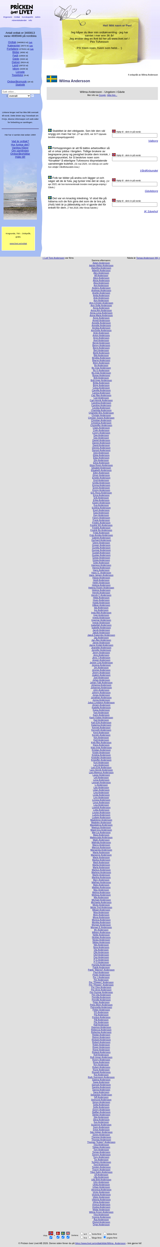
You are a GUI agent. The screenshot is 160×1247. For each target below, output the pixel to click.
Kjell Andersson (101, 740)
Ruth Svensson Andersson (101, 1077)
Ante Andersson (101, 333)
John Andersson (101, 690)
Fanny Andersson (101, 517)
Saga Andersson (101, 1082)
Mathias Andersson (101, 882)
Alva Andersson (101, 283)
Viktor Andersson (101, 1197)
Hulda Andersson (101, 602)
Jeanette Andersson (101, 647)
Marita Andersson (101, 865)
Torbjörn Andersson (101, 1162)
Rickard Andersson (101, 1039)
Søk (30, 42)
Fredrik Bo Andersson (101, 530)
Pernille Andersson (101, 999)
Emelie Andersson (101, 477)
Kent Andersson (101, 732)
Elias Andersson (101, 457)
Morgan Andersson (101, 925)
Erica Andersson (101, 495)
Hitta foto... (112, 95)
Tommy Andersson (101, 1154)
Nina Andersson (101, 947)
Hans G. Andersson (101, 572)
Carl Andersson (101, 398)
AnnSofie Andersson (101, 330)
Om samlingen (20, 150)
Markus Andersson (101, 870)
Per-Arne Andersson (101, 989)
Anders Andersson (101, 288)
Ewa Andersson (101, 512)
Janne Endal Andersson (101, 645)
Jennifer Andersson (101, 650)
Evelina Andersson (101, 507)
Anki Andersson (101, 298)
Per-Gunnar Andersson (101, 992)
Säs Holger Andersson (101, 1132)
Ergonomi (8, 17)
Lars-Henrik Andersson (101, 770)
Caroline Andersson (101, 405)
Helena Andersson (101, 585)
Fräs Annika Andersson (101, 535)
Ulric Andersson (101, 1182)
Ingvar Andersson (101, 622)
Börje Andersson (101, 385)
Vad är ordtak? (20, 141)
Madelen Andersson (101, 822)
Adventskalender (19, 20)
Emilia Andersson (101, 482)
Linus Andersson (101, 802)
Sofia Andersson (101, 1104)
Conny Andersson (101, 432)
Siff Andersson (101, 1097)
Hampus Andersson (101, 565)
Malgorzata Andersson (101, 837)
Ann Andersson (101, 300)
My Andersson (101, 930)
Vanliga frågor (20, 147)
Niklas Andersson (101, 942)
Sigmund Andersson (101, 1099)
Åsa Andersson (101, 1219)
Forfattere (13, 48)
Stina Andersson (101, 1119)
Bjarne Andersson (101, 360)
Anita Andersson (101, 295)
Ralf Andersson (101, 1024)
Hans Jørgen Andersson (101, 575)
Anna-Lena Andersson (101, 313)
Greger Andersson (101, 545)
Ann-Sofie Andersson (101, 305)
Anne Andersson (101, 318)
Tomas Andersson (101, 1152)
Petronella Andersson (101, 1007)
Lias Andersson (101, 787)
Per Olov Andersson (101, 987)
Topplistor (17, 75)
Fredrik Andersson (101, 527)
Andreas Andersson (101, 290)
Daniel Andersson (101, 440)
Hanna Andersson (101, 567)
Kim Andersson (101, 737)
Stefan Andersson (101, 1114)
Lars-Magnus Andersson (101, 772)
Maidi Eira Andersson (101, 830)
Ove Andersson (101, 957)
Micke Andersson (101, 905)
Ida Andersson (101, 607)
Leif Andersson (101, 777)
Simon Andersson (101, 1102)
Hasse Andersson (101, 577)
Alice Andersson (101, 278)
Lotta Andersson (101, 810)
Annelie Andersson (101, 323)
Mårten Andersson (101, 932)
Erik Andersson (101, 497)
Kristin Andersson (101, 752)
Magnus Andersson (101, 827)
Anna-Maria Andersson (101, 315)
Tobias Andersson (101, 1147)
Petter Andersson (101, 1009)
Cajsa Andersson (101, 388)
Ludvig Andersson (101, 815)
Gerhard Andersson (101, 540)
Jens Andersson (101, 655)
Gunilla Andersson (101, 547)
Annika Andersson (101, 328)
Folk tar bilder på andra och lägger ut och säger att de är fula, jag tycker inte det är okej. (77, 179)
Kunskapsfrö (27, 17)
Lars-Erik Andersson (101, 767)
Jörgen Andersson (101, 705)
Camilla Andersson (101, 390)
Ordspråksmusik (17, 81)
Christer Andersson (101, 415)
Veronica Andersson (101, 1189)
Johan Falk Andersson (101, 682)
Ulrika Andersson (101, 1184)
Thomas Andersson (101, 1139)
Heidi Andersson (101, 580)
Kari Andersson (101, 712)
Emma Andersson (101, 485)
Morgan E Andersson (101, 927)
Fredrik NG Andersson (101, 525)
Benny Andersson (101, 345)
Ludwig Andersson (101, 817)
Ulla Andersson (101, 1177)
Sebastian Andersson (101, 1094)
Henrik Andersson (101, 592)
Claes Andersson (101, 427)
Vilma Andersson (101, 1202)
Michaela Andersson (101, 902)
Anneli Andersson (101, 320)
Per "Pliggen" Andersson (101, 984)
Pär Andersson (101, 1022)
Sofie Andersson (101, 1107)
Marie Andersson (101, 857)
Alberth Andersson (101, 270)
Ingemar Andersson (101, 620)
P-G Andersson (101, 960)
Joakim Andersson (101, 675)
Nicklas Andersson (101, 937)
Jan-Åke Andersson (101, 640)
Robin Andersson (101, 1044)
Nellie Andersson (101, 935)
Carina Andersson (101, 393)
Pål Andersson (101, 1019)
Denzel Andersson (101, 450)
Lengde (20, 71)
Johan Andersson (101, 680)
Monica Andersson (101, 920)
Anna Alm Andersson (101, 310)
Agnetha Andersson (101, 268)
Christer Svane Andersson (101, 417)
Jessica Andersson (101, 665)
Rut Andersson (101, 1074)
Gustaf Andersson (101, 552)
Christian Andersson (101, 420)
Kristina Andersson (101, 755)
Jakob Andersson (101, 632)
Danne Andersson (101, 442)
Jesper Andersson (101, 660)
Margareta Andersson (101, 850)
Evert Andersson (101, 510)
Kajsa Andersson (101, 710)
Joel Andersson (101, 677)
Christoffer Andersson (101, 425)
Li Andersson (101, 785)
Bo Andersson (101, 365)
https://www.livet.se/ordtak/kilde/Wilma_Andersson (100, 1243)
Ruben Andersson (101, 1067)
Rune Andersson (101, 1069)
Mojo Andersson (101, 915)
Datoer (16, 62)
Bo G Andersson (101, 370)
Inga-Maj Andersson (101, 612)
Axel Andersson (101, 340)
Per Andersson (101, 979)
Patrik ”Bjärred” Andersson (101, 970)
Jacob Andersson (101, 630)
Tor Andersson (101, 1159)
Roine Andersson (101, 1049)
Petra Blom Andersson (101, 1004)
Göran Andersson (101, 557)
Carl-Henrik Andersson (101, 400)
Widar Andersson (101, 1209)
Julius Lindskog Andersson (101, 702)
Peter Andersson (101, 1002)
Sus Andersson (101, 1122)
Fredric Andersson (101, 522)
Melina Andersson (101, 892)
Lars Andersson (101, 765)
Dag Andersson (101, 435)
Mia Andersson (101, 897)
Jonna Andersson (101, 700)
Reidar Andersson (101, 1034)
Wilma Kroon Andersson (101, 1212)
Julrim (37, 17)
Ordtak (16, 17)
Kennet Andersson (101, 727)
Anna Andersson (101, 308)
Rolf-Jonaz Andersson (101, 1057)
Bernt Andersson (101, 348)
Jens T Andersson (101, 657)
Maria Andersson (101, 852)
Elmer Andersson (101, 475)
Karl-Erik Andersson (101, 722)
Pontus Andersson (101, 1017)
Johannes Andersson (101, 687)
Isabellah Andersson (101, 625)
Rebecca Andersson (101, 1029)
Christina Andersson (101, 422)
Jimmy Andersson (101, 672)
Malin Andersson (101, 840)
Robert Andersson (101, 1042)
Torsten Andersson (101, 1167)
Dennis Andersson (101, 447)
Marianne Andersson (101, 855)
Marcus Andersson (101, 847)
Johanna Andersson (101, 685)
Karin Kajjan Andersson (101, 717)
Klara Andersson (101, 745)
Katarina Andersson (101, 725)
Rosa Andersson (101, 1062)
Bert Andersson (101, 350)
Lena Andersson (101, 780)
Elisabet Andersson (101, 467)
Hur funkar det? (20, 144)
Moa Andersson (101, 912)
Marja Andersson (101, 867)
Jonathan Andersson (101, 697)
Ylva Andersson (101, 1214)
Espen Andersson (101, 502)
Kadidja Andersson (101, 707)
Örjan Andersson (101, 1224)
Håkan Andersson (101, 605)
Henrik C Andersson (101, 595)
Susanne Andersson (101, 1124)
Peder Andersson (101, 974)
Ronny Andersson (101, 1059)
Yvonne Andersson (101, 1217)
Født (15, 55)
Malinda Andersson (101, 842)
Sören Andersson (101, 1134)
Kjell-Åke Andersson (101, 742)
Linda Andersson (101, 795)
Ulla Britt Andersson (101, 1179)
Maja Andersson (101, 835)
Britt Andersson (101, 378)
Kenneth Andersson (101, 730)
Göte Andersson (101, 562)
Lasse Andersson (101, 775)
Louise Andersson (101, 812)
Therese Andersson (101, 1137)
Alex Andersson (101, 273)
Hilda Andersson (101, 597)
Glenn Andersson (101, 542)
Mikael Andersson (101, 910)
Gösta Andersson (101, 560)
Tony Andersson (101, 1157)
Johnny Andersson (101, 692)
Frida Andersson (101, 532)
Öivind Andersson (101, 1222)
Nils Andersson (101, 945)
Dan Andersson (101, 437)
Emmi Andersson (101, 487)
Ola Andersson (101, 950)
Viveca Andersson (101, 1204)
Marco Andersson (101, 845)
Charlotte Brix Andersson (101, 413)
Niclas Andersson (101, 940)
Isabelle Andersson (101, 627)
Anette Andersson (101, 293)
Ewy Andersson (101, 515)
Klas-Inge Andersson (101, 747)
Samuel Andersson (101, 1084)
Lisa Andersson (101, 805)
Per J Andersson (101, 977)
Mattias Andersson (101, 887)
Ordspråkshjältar (20, 153)
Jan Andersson (101, 637)
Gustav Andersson (101, 555)
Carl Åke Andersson (101, 395)
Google (102, 95)
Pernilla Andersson (101, 997)
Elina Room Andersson (101, 465)
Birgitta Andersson (101, 358)
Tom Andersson (101, 1149)
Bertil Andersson (101, 353)
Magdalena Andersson (101, 825)
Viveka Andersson (101, 1207)
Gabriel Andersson (101, 537)
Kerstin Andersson (101, 735)
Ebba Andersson (101, 455)
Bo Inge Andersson (101, 368)
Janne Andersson (101, 642)
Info (30, 20)
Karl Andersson (101, 720)
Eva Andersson (101, 505)
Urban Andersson (101, 1187)
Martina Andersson (101, 877)
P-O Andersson (101, 962)
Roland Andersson (101, 1052)
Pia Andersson (101, 1014)
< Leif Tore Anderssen (53, 258)
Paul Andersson (101, 972)
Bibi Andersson (101, 355)
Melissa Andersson (101, 895)
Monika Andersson (101, 922)
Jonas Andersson (101, 695)
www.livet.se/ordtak (18, 243)
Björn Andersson (101, 363)
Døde (15, 58)
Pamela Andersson (101, 965)
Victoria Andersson (101, 1194)
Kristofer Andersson (101, 757)
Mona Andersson (101, 917)
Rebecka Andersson (101, 1032)
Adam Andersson (101, 263)
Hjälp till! (20, 156)
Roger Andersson (101, 1047)
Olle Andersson (101, 952)
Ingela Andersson (101, 617)
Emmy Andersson (101, 490)
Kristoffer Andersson (101, 760)
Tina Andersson (101, 1144)
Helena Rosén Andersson (101, 587)
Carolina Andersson (101, 403)
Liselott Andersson (101, 807)
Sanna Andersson (101, 1089)
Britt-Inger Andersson (101, 380)
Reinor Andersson (101, 1037)
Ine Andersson (101, 610)
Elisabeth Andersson (101, 470)
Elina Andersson (101, 462)
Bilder (15, 52)
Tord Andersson (101, 1164)
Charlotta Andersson (101, 410)
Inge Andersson (101, 615)
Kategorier (14, 45)
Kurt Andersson (101, 762)
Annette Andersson (101, 325)
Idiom (15, 68)
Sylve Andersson (101, 1129)
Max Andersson (101, 890)
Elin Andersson (101, 460)
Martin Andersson (101, 875)
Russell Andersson (101, 1072)
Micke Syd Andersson (101, 907)
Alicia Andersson (101, 280)
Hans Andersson (101, 570)
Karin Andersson (101, 715)
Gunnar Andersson (101, 550)
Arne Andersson (101, 338)
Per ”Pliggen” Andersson (101, 982)
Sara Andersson (101, 1092)
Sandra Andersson (101, 1087)
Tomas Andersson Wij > (148, 258)
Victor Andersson (101, 1192)
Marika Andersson (101, 860)
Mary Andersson (101, 880)
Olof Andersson (101, 955)
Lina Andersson (101, 792)
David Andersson (101, 445)
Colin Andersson (101, 430)
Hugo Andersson (101, 600)
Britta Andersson (101, 383)
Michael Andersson (101, 900)
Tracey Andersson (101, 1169)
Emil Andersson (101, 480)
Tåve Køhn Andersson (101, 1172)
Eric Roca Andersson (101, 492)
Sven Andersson (101, 1127)
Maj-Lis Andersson (101, 832)
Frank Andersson (101, 520)
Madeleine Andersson (101, 820)
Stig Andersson (101, 1117)
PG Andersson (101, 1012)
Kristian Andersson (101, 750)
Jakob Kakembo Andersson (101, 635)
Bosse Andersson (101, 375)
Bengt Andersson (101, 343)
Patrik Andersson (101, 967)
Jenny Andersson (101, 652)
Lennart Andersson (101, 782)
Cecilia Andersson (101, 408)
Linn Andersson (101, 797)
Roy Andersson (101, 1064)
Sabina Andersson (101, 1079)
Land (15, 65)
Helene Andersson (101, 590)
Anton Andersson (101, 335)
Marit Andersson (101, 862)
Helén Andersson (101, 582)
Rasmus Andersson (101, 1027)
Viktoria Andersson (101, 1199)
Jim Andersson (101, 667)
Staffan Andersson (101, 1112)
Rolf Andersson (101, 1054)
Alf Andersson (101, 275)
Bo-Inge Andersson (101, 373)
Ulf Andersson (101, 1174)
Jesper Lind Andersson (101, 662)
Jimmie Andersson (101, 670)
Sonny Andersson (101, 1109)
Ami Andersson (101, 285)
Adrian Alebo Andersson (101, 265)
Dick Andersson (101, 452)
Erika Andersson (101, 500)
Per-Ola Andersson (101, 994)
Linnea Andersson (101, 800)
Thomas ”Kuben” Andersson (101, 1142)
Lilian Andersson (101, 790)
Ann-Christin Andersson (101, 303)
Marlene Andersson (101, 872)
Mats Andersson (101, 885)
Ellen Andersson (101, 472)
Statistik (20, 84)
